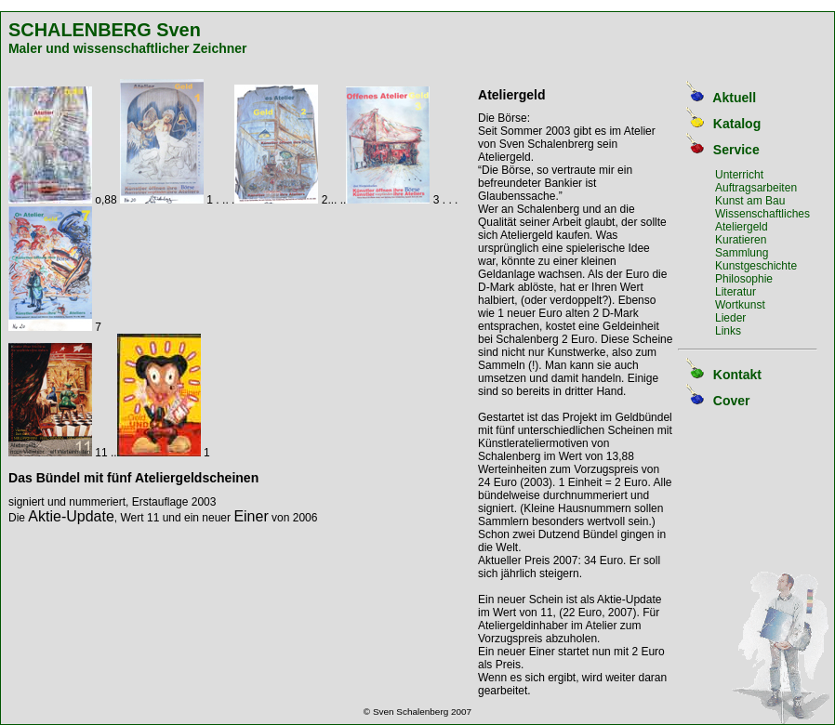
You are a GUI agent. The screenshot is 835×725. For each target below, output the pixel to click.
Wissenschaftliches (762, 213)
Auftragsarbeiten (756, 187)
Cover (731, 400)
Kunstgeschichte (756, 265)
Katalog (737, 123)
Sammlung (741, 252)
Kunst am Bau (750, 200)
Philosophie (744, 278)
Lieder (730, 317)
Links (728, 330)
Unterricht (739, 174)
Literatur (735, 291)
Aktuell (734, 97)
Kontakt (737, 374)
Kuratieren (740, 239)
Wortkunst (740, 304)
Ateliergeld (741, 226)
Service (736, 149)
